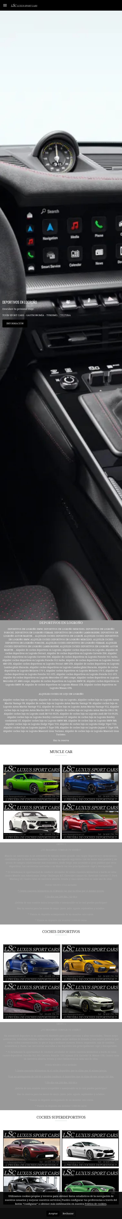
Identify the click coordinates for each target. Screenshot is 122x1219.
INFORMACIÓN (15, 323)
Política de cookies (95, 1203)
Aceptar (53, 1213)
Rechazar (68, 1213)
